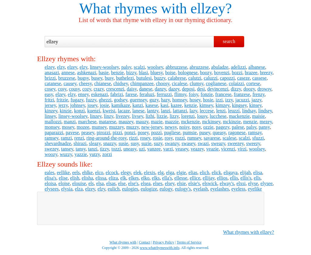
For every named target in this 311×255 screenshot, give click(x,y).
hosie (208, 99)
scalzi (139, 67)
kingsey (239, 105)
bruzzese (66, 78)
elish (74, 177)
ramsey (51, 138)
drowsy (265, 88)
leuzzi (234, 110)
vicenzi (228, 148)
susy (135, 143)
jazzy (256, 99)
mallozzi (53, 121)
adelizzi (238, 67)
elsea (146, 183)
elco (99, 172)
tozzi (116, 148)
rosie (157, 138)
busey (96, 78)
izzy (229, 99)
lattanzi (180, 110)
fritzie (62, 99)
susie (123, 143)
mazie (156, 121)
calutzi (194, 78)
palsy (126, 67)
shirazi (80, 143)
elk (123, 177)
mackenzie (239, 116)
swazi (203, 143)
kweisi (109, 110)
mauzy (142, 121)
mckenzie (190, 121)
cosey (50, 88)
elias (192, 172)
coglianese (216, 83)
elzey (50, 67)
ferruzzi (164, 94)
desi (201, 88)
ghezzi (105, 99)
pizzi (117, 132)
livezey (122, 116)
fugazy (77, 99)
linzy (108, 116)
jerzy (63, 105)
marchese (87, 121)
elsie (181, 183)
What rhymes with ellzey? (248, 232)
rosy (169, 138)
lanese (138, 110)
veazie (212, 148)
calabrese (177, 78)
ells (257, 177)
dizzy (236, 88)
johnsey (77, 105)
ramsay (254, 132)
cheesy (85, 83)
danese (145, 88)
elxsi (241, 183)
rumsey (194, 138)
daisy (132, 88)
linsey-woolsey (104, 67)
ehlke (87, 172)
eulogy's (183, 188)
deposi (188, 88)
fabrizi (116, 94)
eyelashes (219, 188)
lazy (193, 110)
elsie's (194, 183)
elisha (87, 177)
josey (92, 105)
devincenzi (217, 88)
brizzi (50, 78)
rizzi (133, 138)
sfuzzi (258, 138)
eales (49, 172)
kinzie (66, 110)
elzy (61, 67)
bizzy (131, 72)
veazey (197, 148)
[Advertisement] (150, 208)
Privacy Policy (163, 242)
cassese (259, 78)
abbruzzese (176, 67)
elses (157, 183)
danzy (160, 88)
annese (68, 72)
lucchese (218, 116)
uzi (142, 148)
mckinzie (232, 121)
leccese (207, 110)
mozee (83, 127)
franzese (242, 94)
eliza (113, 177)
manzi (70, 121)
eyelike (255, 188)
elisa (257, 172)
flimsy (180, 94)
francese (223, 94)
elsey (170, 183)
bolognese (188, 72)
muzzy (132, 127)
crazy (99, 88)
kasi (165, 105)
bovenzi (222, 72)
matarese (107, 121)
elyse (253, 183)
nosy (196, 127)
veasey (181, 148)
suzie (147, 143)
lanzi (165, 110)
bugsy (83, 78)
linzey (95, 116)
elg (161, 172)
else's (133, 183)
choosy (162, 83)
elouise (79, 183)
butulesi (144, 78)
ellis (234, 177)
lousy (202, 116)
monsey (52, 127)
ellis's (246, 177)
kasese (151, 105)
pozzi (156, 132)
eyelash (200, 188)
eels (76, 172)
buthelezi (125, 78)
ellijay (208, 177)
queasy (219, 132)
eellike (63, 172)
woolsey (155, 67)
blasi (143, 72)
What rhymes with (133, 8)
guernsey (138, 99)
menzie (250, 121)
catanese (53, 83)
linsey (50, 116)
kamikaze (120, 105)
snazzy (109, 143)
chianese (102, 83)
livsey (137, 116)
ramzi (66, 138)
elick (216, 172)
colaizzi (236, 83)
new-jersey (151, 127)
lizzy (174, 116)
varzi (168, 148)
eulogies (130, 188)
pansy (264, 127)
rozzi (180, 138)
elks (156, 177)
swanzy (172, 143)
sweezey (235, 143)
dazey (174, 88)
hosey (195, 99)
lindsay (249, 110)
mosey (68, 127)
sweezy (253, 143)
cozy (86, 88)
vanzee (154, 148)
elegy (126, 172)
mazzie (172, 121)
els (91, 183)
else (122, 183)
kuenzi (93, 110)
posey (143, 132)
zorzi (107, 154)
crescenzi (115, 88)
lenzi (221, 110)
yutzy (94, 154)
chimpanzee (141, 83)
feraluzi (146, 94)
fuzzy (91, 99)
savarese (212, 138)
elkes (134, 177)
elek (137, 172)
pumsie (190, 132)
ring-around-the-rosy (107, 138)
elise (63, 177)
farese (131, 94)
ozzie (208, 127)
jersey (50, 105)
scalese (229, 138)
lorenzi (188, 116)
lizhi (149, 116)
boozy (206, 72)
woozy (51, 154)
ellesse (180, 177)
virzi (242, 148)
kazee (176, 105)
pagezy (222, 127)
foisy (193, 94)
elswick (209, 183)
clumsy (196, 83)
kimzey (223, 105)
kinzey (51, 110)
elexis (149, 172)
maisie (258, 116)
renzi (79, 138)
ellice (195, 177)
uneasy (129, 148)
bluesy (156, 72)
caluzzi (210, 78)
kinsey (255, 105)
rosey (145, 138)
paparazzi (54, 132)
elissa (100, 177)
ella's (167, 177)
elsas (111, 183)
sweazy (218, 143)
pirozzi (103, 132)
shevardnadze (58, 143)
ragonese (237, 132)
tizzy (104, 148)
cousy (74, 88)
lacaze (124, 110)
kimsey (206, 105)
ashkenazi (86, 72)
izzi (219, 99)
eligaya (231, 172)
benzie (117, 72)
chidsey (120, 83)
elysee (267, 183)
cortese (253, 83)
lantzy (153, 110)
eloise (64, 183)
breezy (266, 72)
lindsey (265, 110)
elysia (66, 188)
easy (49, 94)
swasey (188, 143)
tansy (81, 148)
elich (204, 172)
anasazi (52, 72)
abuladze (219, 67)
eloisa (50, 183)
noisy (184, 127)
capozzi (227, 78)
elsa (100, 183)
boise (170, 72)
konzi (79, 110)
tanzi (92, 148)
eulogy (166, 188)
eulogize (149, 188)
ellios (222, 177)
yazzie (80, 154)
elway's (227, 183)
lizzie (162, 116)
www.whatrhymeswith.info (159, 248)
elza (79, 188)
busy (109, 78)
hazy (165, 99)
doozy (249, 88)
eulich (114, 188)
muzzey (116, 127)
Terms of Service (189, 242)
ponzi (130, 132)
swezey (52, 148)
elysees (52, 188)
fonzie (207, 94)
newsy (171, 127)
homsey (179, 99)
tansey (67, 148)
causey (70, 83)
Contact (144, 242)
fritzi (49, 99)
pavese (72, 132)
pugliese (172, 132)
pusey (204, 132)
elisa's (50, 177)
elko (145, 177)
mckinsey (211, 121)
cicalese (179, 83)
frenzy (258, 94)
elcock (112, 172)
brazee (251, 72)
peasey (87, 132)
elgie (181, 172)
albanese (256, 67)
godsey (120, 99)
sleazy (95, 143)
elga (170, 172)
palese (238, 127)
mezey (266, 121)
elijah (245, 172)
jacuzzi (242, 99)
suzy (158, 143)
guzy (154, 99)
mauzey (125, 121)
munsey (99, 127)
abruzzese (199, 67)
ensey (83, 94)
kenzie (190, 105)
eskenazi (99, 94)
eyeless (238, 188)
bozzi (237, 72)
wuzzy (66, 154)
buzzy (159, 78)
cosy (62, 88)
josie (104, 105)
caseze (243, 78)
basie (104, 72)
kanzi (137, 105)
